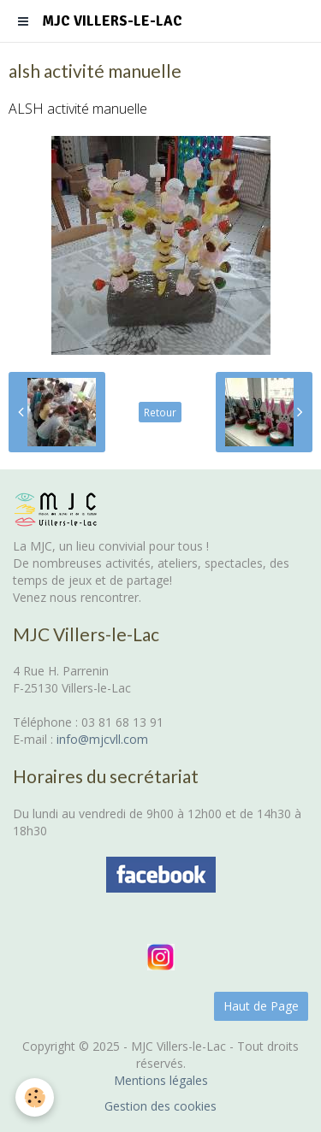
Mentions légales (161, 1080)
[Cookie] (34, 1097)
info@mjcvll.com (102, 739)
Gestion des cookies (160, 1106)
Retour (160, 412)
